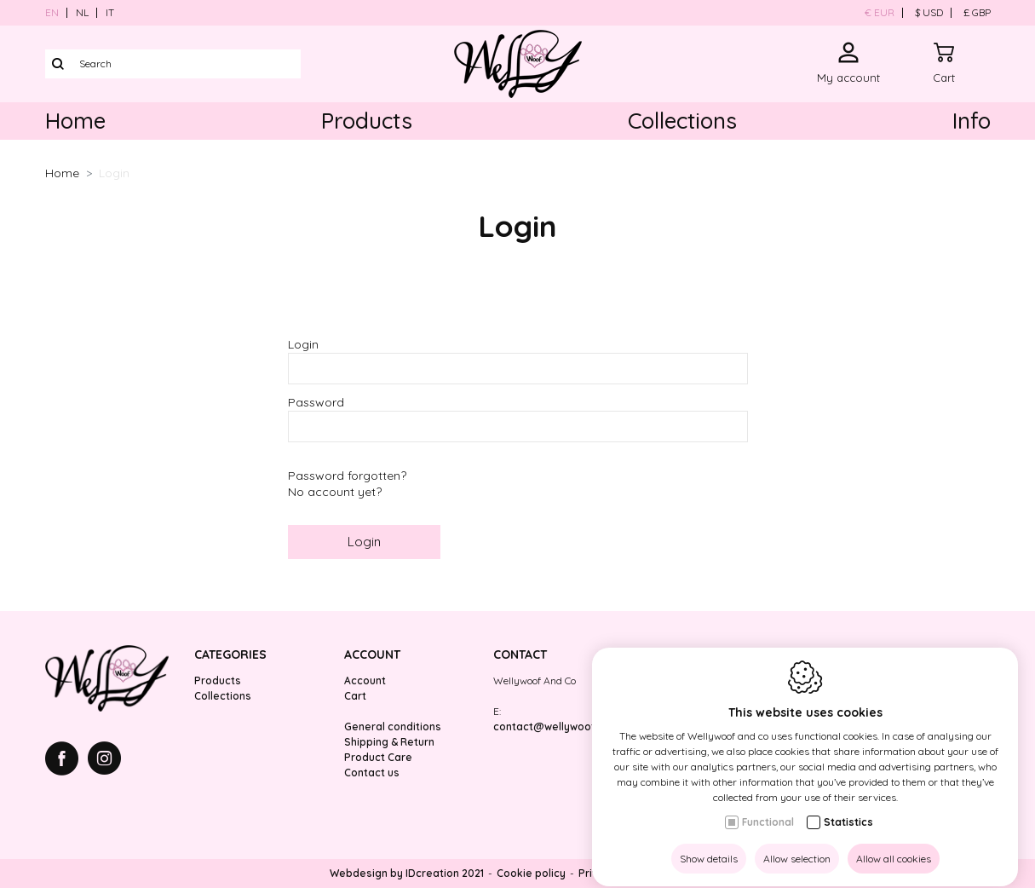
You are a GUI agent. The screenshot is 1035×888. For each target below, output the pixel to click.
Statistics (848, 806)
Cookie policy (531, 873)
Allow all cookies (893, 843)
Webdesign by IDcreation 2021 (407, 873)
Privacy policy (614, 873)
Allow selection (797, 843)
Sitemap (684, 873)
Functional (768, 806)
